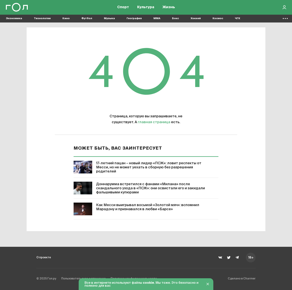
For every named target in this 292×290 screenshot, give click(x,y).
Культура (145, 8)
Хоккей (196, 19)
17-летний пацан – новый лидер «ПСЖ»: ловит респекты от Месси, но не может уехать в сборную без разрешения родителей (148, 167)
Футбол (86, 19)
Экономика (14, 19)
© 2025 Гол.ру (47, 279)
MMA (156, 19)
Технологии (42, 19)
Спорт (123, 8)
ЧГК (237, 19)
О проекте (44, 257)
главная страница (154, 122)
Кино (66, 19)
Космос (218, 19)
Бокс (175, 19)
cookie (148, 283)
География (134, 19)
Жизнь (168, 8)
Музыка (109, 19)
